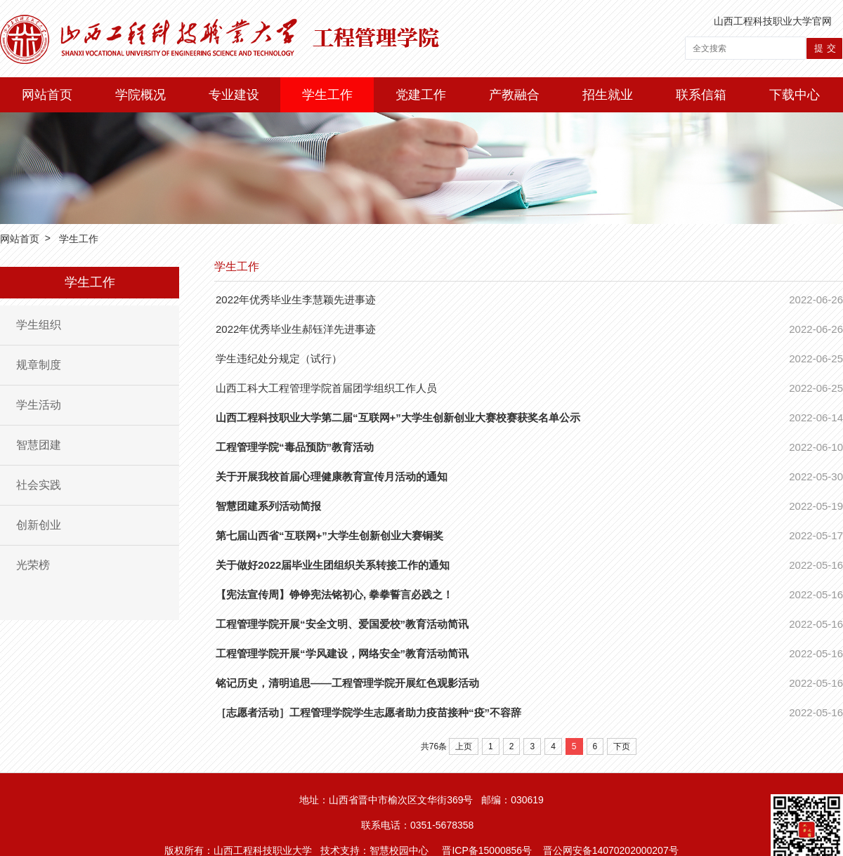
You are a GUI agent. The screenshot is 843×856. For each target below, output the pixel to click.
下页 (621, 746)
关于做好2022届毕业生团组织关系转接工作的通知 (333, 565)
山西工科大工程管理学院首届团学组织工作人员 (326, 388)
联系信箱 (701, 95)
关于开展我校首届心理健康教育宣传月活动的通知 (331, 476)
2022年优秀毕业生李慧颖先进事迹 (296, 299)
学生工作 (327, 95)
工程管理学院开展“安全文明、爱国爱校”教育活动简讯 (342, 624)
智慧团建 (38, 445)
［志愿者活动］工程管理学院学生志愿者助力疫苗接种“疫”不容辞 (368, 712)
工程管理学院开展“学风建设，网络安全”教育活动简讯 (342, 653)
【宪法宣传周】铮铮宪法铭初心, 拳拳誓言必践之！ (334, 594)
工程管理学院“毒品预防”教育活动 (295, 447)
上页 (463, 746)
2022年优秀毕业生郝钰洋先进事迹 (296, 329)
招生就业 (607, 95)
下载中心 (794, 95)
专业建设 (234, 95)
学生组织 (38, 325)
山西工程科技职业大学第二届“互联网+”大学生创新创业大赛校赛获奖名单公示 (398, 417)
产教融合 (514, 95)
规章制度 (38, 365)
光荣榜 (33, 565)
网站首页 (47, 95)
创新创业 (38, 525)
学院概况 (140, 95)
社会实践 (38, 485)
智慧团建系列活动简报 (268, 506)
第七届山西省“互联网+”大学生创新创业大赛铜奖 (329, 535)
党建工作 (421, 95)
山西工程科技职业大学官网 (773, 21)
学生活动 (38, 405)
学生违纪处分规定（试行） (279, 358)
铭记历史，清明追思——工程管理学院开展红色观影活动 (347, 683)
